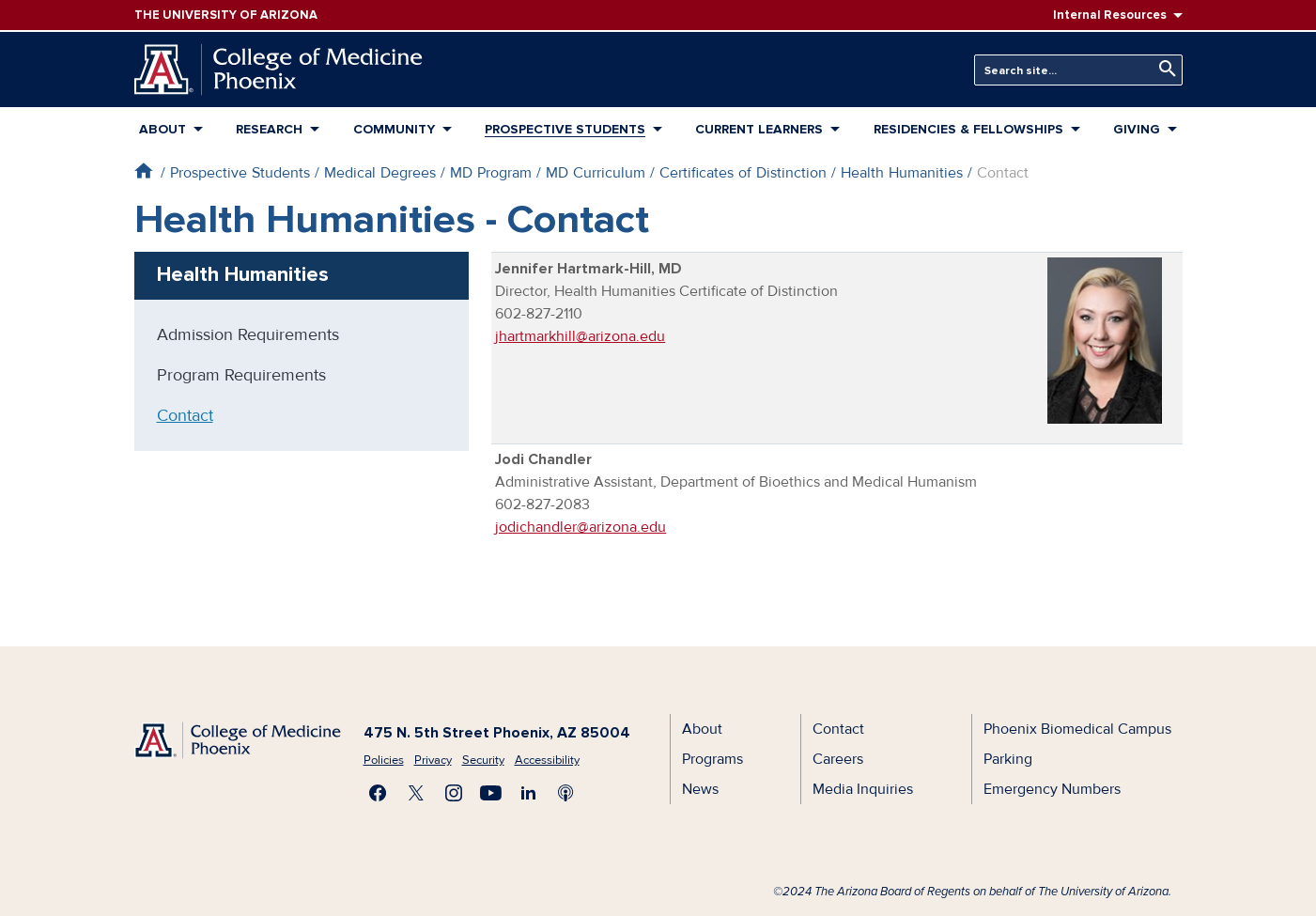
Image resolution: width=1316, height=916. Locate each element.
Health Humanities (902, 172)
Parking (1007, 759)
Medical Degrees (380, 172)
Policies (384, 760)
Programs (712, 759)
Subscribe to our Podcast (566, 793)
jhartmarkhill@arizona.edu (580, 336)
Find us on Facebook (379, 793)
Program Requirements (241, 375)
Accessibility (547, 760)
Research (269, 129)
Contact (185, 415)
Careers (838, 759)
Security (483, 760)
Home (143, 170)
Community (394, 129)
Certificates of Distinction (743, 172)
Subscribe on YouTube (491, 793)
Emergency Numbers (1052, 789)
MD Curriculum (595, 172)
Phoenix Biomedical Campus (1077, 729)
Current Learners (759, 129)
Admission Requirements (248, 334)
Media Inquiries (863, 789)
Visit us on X (416, 793)
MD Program (491, 172)
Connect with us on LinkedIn (529, 793)
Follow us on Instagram (454, 793)
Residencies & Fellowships (968, 129)
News (700, 789)
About (162, 129)
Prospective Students (565, 129)
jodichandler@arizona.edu (580, 527)
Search (1163, 69)
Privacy (433, 760)
